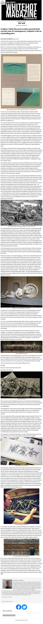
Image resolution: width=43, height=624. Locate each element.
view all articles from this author (7, 601)
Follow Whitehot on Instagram (7, 597)
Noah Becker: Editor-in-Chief (21, 620)
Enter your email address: (7, 610)
